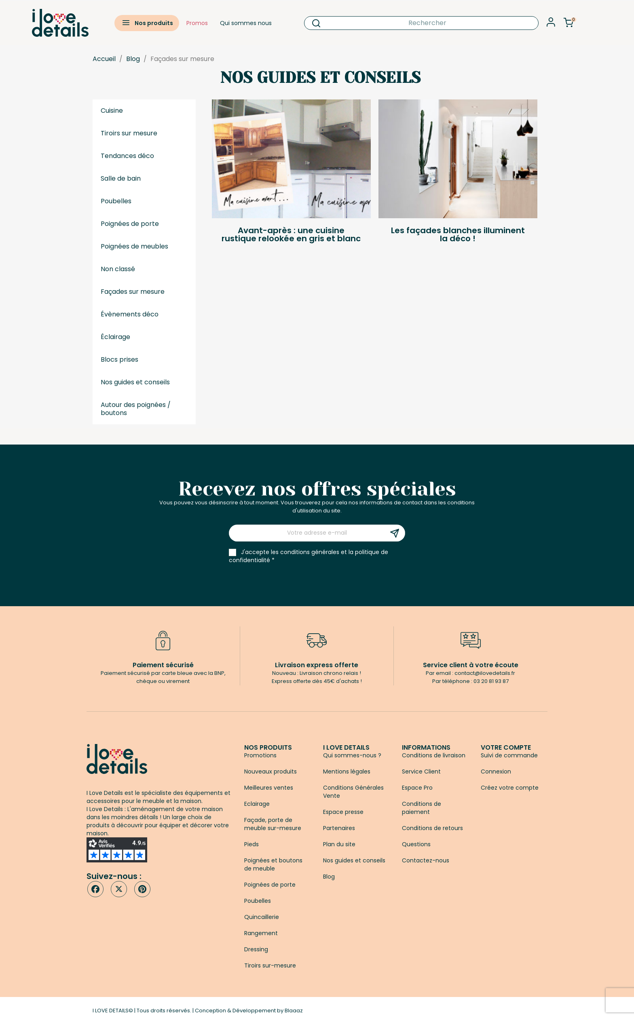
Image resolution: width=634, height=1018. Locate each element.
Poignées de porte (130, 223)
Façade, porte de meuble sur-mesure (272, 824)
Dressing (256, 949)
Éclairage (115, 336)
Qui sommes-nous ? (352, 755)
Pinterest (142, 889)
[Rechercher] (421, 23)
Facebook (95, 889)
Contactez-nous (425, 860)
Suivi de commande (509, 755)
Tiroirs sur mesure (129, 133)
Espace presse (343, 812)
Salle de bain (121, 178)
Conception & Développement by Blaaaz (249, 1010)
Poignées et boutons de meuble (273, 864)
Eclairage (257, 804)
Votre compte (506, 747)
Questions (416, 844)
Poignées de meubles (134, 246)
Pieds (251, 844)
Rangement (261, 933)
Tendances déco (127, 155)
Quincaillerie (261, 917)
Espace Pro (417, 788)
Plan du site (339, 844)
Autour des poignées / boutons (136, 408)
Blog (329, 877)
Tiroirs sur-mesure (270, 965)
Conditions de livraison (433, 755)
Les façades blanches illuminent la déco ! (458, 234)
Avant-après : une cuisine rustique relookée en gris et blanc (291, 234)
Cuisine (112, 110)
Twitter (119, 889)
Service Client (421, 771)
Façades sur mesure (133, 291)
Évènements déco (129, 314)
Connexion (496, 771)
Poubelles (116, 201)
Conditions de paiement (421, 808)
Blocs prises (119, 359)
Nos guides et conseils (135, 382)
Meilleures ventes (268, 788)
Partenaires (339, 828)
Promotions (260, 755)
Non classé (118, 269)
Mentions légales (346, 771)
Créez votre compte (510, 788)
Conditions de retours (432, 828)
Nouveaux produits (270, 771)
